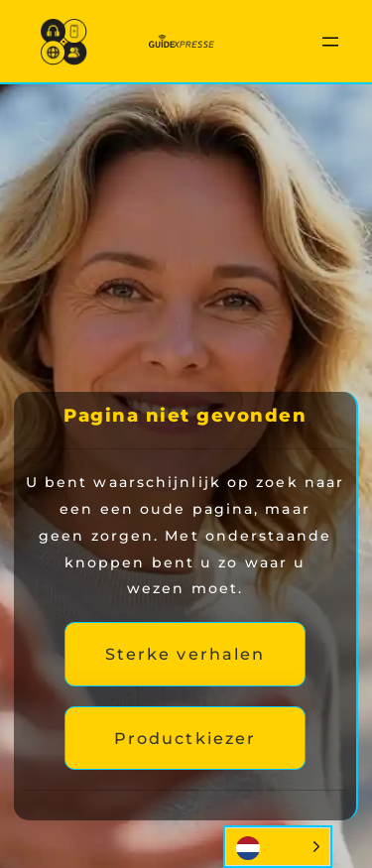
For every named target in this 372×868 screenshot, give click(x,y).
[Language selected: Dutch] (277, 846)
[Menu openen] (330, 42)
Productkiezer (185, 738)
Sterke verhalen (185, 654)
